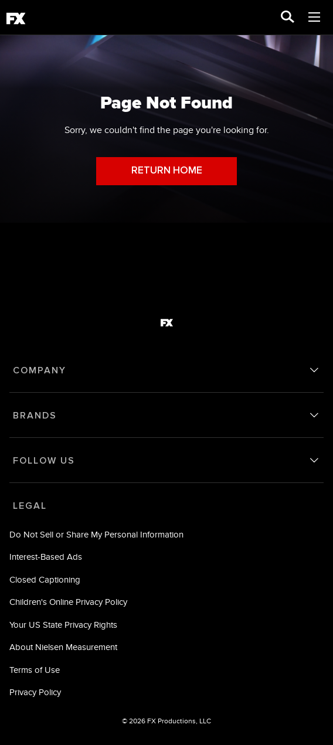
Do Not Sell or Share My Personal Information (96, 534)
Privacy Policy (35, 692)
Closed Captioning (44, 579)
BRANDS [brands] (35, 415)
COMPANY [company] (39, 370)
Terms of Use (34, 670)
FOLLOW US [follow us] (44, 460)
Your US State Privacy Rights (63, 624)
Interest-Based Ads (45, 556)
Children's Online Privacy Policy (68, 602)
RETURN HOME (166, 171)
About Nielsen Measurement (63, 647)
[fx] (15, 20)
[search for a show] (287, 18)
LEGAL (30, 506)
